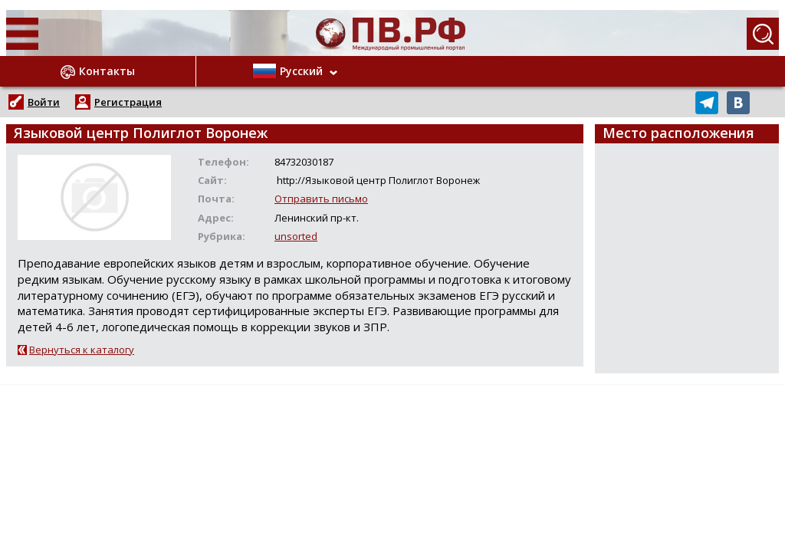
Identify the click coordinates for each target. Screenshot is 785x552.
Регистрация (128, 102)
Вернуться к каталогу (81, 349)
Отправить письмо (321, 198)
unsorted (295, 236)
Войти (44, 102)
